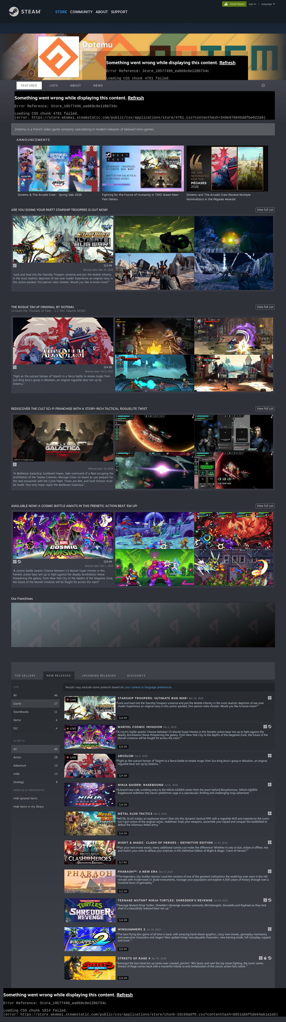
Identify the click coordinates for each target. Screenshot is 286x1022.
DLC (35, 731)
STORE (61, 12)
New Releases (58, 678)
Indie (35, 776)
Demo (35, 723)
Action (35, 760)
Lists (54, 85)
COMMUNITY (81, 12)
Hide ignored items (25, 801)
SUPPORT (119, 12)
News (98, 85)
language (266, 4)
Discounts (136, 678)
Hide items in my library (28, 809)
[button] (169, 710)
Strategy (35, 785)
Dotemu (97, 44)
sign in (252, 4)
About (102, 12)
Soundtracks (35, 714)
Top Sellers (25, 678)
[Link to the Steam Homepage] (28, 15)
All (35, 698)
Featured (29, 85)
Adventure (35, 768)
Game (35, 706)
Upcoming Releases (99, 678)
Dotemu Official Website (91, 58)
